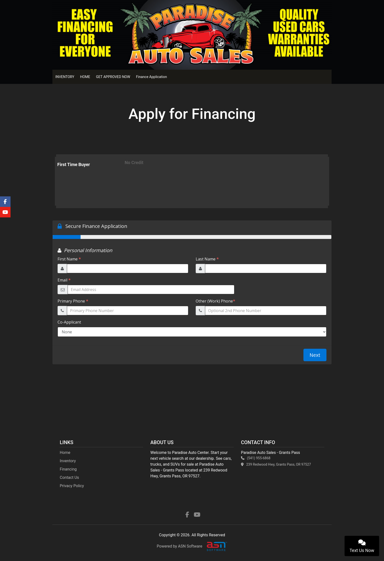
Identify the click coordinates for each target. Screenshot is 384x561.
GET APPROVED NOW (113, 77)
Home (65, 452)
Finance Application (151, 77)
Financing (68, 469)
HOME (85, 77)
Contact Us (69, 477)
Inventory (68, 461)
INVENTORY (64, 77)
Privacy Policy (72, 485)
